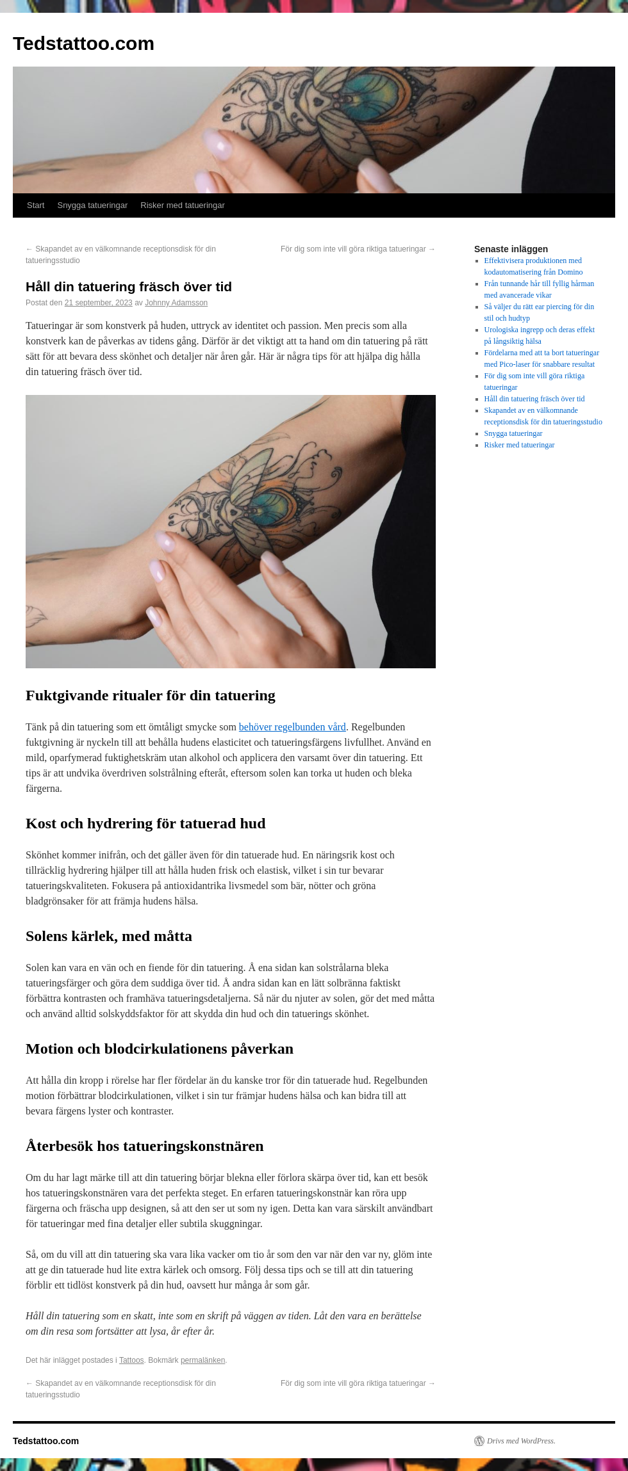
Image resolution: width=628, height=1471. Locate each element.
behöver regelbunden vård (292, 726)
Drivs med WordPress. (521, 1440)
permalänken (203, 1360)
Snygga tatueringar (92, 205)
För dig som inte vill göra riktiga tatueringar (358, 249)
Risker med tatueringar (182, 205)
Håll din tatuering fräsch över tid (534, 398)
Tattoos (131, 1360)
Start (35, 205)
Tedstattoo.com (83, 43)
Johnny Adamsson (176, 302)
